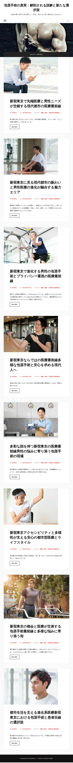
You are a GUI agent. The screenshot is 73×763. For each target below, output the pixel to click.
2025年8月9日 (26, 554)
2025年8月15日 (26, 381)
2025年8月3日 (26, 733)
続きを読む (15, 131)
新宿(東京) (57, 117)
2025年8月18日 (26, 292)
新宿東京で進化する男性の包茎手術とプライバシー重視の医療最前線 (36, 280)
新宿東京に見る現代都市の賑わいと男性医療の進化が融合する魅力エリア (36, 191)
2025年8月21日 (26, 203)
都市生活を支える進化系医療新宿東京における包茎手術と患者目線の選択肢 (36, 722)
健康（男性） (44, 117)
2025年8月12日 (26, 467)
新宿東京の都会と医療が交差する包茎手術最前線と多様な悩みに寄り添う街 (36, 635)
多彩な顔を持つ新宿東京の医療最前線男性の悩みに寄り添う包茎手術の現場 (36, 455)
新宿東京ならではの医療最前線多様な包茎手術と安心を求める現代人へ (36, 369)
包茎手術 (51, 117)
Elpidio (14, 117)
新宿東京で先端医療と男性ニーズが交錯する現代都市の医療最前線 (36, 105)
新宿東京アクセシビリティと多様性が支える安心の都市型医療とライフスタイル (36, 542)
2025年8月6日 (26, 647)
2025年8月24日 (26, 117)
